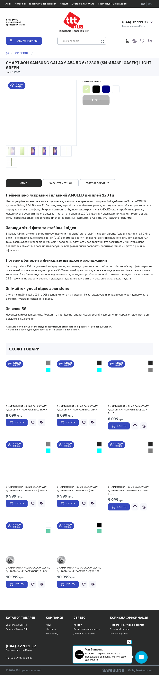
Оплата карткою (119, 633)
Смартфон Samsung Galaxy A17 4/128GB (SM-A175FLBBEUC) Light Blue (128, 410)
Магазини (20, 3)
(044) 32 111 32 (135, 22)
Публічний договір (120, 629)
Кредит (64, 3)
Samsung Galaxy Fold (17, 629)
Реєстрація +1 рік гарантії (112, 3)
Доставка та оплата (83, 3)
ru (143, 3)
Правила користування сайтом (127, 624)
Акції (8, 3)
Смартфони (21, 53)
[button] (28, 381)
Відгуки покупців (97, 183)
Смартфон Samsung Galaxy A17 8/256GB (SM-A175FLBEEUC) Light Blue (128, 490)
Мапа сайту (52, 633)
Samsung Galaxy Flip (16, 624)
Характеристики (60, 183)
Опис (23, 183)
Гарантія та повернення (42, 3)
